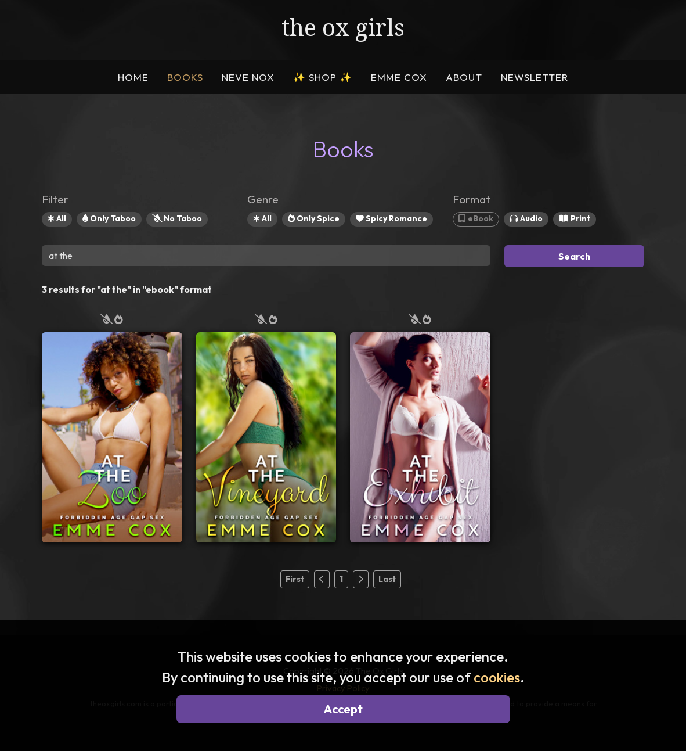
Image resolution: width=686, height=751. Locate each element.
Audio (526, 218)
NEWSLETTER (534, 77)
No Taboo (177, 218)
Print (574, 218)
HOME (133, 77)
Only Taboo (109, 218)
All (57, 218)
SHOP (322, 77)
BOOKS (185, 77)
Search (574, 256)
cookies (497, 677)
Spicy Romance (391, 218)
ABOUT (464, 77)
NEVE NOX (248, 77)
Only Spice (314, 218)
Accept (343, 709)
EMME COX (399, 77)
